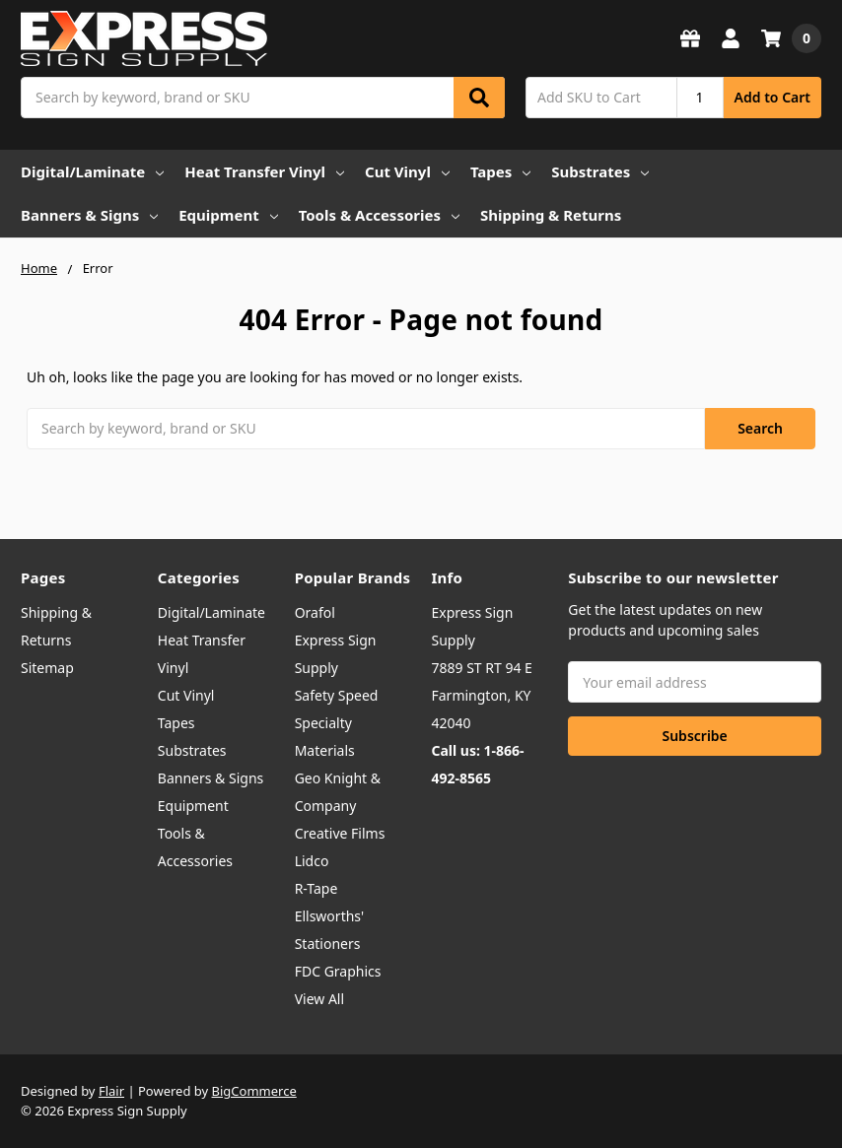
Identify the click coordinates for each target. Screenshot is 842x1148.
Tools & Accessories (379, 215)
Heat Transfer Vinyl (264, 171)
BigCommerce (254, 1091)
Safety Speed (337, 695)
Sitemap (47, 667)
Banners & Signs (89, 215)
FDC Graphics (338, 971)
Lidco (312, 860)
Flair (111, 1091)
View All (319, 998)
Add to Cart (772, 97)
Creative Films (340, 833)
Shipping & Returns (550, 215)
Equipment (227, 215)
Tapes (500, 171)
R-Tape (316, 888)
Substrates (600, 171)
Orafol (315, 612)
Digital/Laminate (92, 171)
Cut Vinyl (407, 171)
